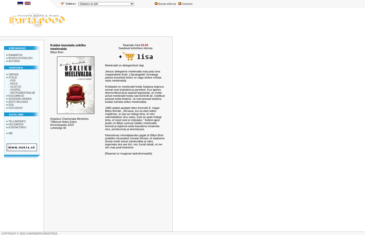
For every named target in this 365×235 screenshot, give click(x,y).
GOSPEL (15, 89)
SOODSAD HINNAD (19, 98)
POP (13, 80)
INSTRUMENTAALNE (22, 92)
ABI (10, 133)
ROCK (14, 83)
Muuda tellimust (167, 4)
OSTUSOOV (15, 108)
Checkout (187, 4)
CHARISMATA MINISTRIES (42, 233)
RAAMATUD (15, 55)
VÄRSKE (13, 74)
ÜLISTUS (15, 86)
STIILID (12, 77)
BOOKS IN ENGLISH (20, 58)
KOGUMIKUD (16, 95)
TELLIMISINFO (17, 121)
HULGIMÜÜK (16, 124)
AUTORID (14, 61)
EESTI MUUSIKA (18, 102)
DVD (11, 105)
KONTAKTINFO (17, 127)
